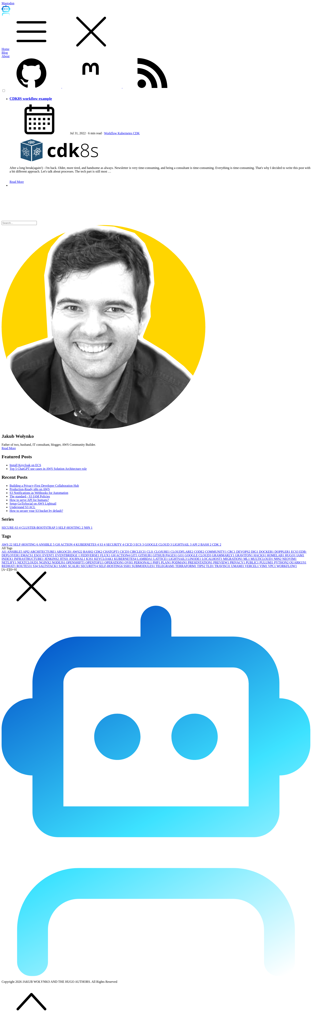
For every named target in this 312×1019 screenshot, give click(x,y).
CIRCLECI (138, 551)
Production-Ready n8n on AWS (30, 489)
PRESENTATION (200, 562)
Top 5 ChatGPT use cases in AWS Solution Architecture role (48, 468)
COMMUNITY (216, 551)
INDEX (8, 559)
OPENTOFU (95, 562)
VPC (272, 566)
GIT (134, 555)
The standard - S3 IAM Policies (30, 496)
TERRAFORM (186, 566)
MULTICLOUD (262, 559)
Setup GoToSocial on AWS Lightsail (33, 503)
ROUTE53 (25, 566)
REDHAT (9, 566)
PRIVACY (238, 562)
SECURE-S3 (11, 527)
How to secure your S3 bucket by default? (36, 510)
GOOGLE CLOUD (159, 544)
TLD (210, 566)
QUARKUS (297, 562)
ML (247, 559)
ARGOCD (64, 551)
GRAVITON (244, 555)
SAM (63, 566)
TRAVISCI (222, 566)
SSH (127, 566)
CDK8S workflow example (31, 99)
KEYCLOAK (104, 559)
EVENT (48, 555)
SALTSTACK (48, 566)
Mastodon (8, 3)
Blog (5, 52)
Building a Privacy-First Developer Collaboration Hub (44, 485)
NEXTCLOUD (28, 562)
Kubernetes (125, 133)
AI (4, 551)
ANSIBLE (47, 544)
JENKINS (52, 559)
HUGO (290, 555)
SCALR (74, 566)
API (196, 544)
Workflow (111, 133)
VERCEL (252, 566)
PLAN (166, 562)
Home (5, 49)
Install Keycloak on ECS (25, 465)
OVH (129, 562)
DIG (255, 551)
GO (181, 555)
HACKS (260, 555)
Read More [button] (9, 448)
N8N (88, 527)
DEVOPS (243, 551)
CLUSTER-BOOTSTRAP (39, 527)
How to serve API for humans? (29, 500)
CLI (150, 551)
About (6, 56)
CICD (130, 544)
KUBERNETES (88, 544)
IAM (300, 555)
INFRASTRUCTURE (29, 559)
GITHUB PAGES (165, 555)
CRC (231, 551)
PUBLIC (252, 562)
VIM (263, 566)
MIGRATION (233, 559)
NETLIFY (9, 562)
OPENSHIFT (76, 562)
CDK (136, 133)
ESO (38, 555)
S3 (103, 544)
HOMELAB (276, 555)
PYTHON (281, 562)
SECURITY (115, 544)
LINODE (195, 559)
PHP (157, 562)
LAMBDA (145, 559)
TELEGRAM (165, 566)
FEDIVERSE (90, 555)
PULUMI (266, 562)
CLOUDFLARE (182, 551)
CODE (199, 551)
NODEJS (59, 562)
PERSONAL (143, 562)
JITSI (64, 559)
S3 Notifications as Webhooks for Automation (39, 492)
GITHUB (145, 555)
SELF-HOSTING (71, 527)
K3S (90, 559)
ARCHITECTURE (43, 551)
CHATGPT (111, 551)
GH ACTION (65, 544)
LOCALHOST (212, 559)
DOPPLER (282, 551)
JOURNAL (77, 559)
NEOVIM (289, 559)
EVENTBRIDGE (68, 555)
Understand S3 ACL (22, 507)
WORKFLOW (287, 566)
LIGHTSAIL (182, 544)
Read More (17, 181)
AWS (7, 544)
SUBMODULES (144, 566)
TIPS (201, 566)
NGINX (45, 562)
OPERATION (114, 562)
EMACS (27, 555)
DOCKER (267, 551)
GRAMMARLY (223, 555)
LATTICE (161, 559)
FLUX (105, 555)
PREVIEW (221, 562)
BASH (206, 544)
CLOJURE (162, 551)
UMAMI (238, 566)
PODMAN (180, 562)
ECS (140, 544)
